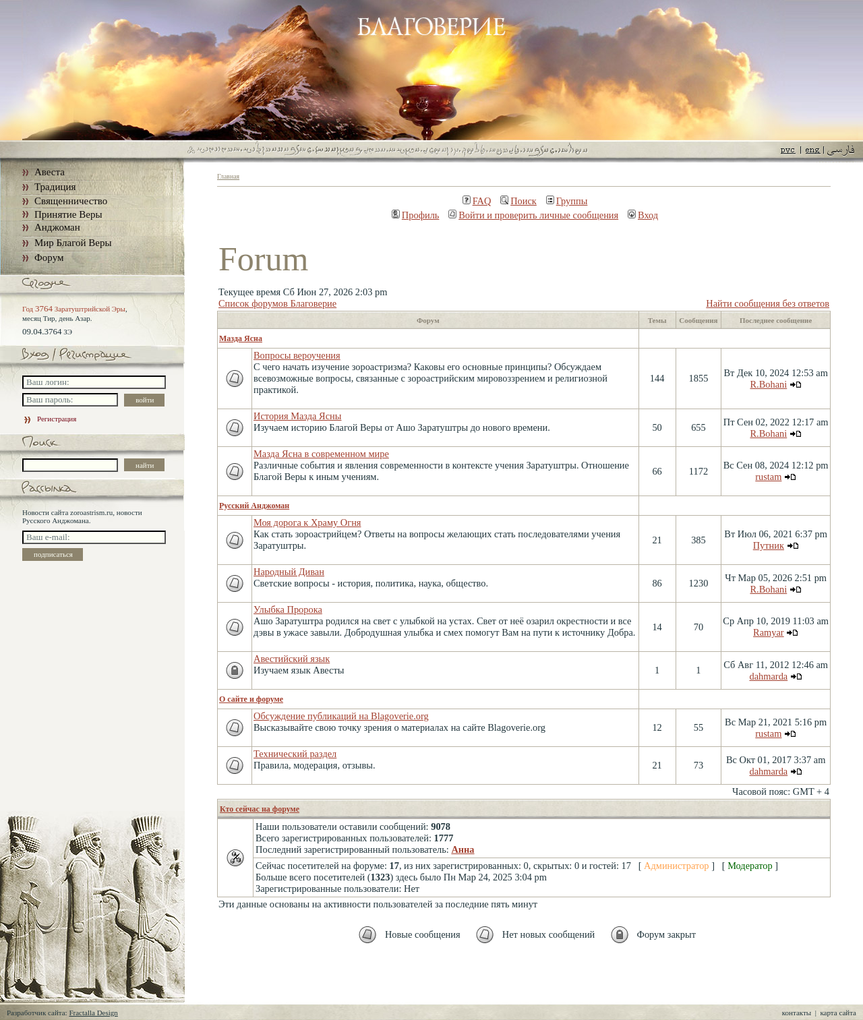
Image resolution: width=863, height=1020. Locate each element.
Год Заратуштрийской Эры (73, 309)
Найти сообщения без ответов (767, 303)
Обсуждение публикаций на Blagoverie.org (341, 716)
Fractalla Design (93, 1013)
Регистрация (49, 419)
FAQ (477, 201)
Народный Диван (289, 571)
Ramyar (768, 632)
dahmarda (768, 676)
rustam (768, 476)
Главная (228, 176)
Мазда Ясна (240, 338)
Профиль (416, 215)
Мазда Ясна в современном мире (321, 453)
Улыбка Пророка (288, 609)
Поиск (518, 201)
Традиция (55, 186)
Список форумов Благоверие (277, 303)
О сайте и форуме (251, 699)
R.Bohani (768, 384)
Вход (643, 215)
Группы (567, 201)
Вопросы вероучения (297, 355)
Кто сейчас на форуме (259, 809)
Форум (48, 257)
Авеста (49, 172)
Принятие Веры (68, 214)
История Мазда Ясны (297, 416)
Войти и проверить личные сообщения (533, 215)
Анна (462, 849)
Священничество (70, 201)
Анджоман (57, 227)
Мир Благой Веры (72, 242)
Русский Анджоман (254, 505)
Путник (768, 545)
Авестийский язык (292, 658)
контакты (796, 1013)
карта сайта (838, 1013)
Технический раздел (295, 753)
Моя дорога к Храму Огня (307, 522)
